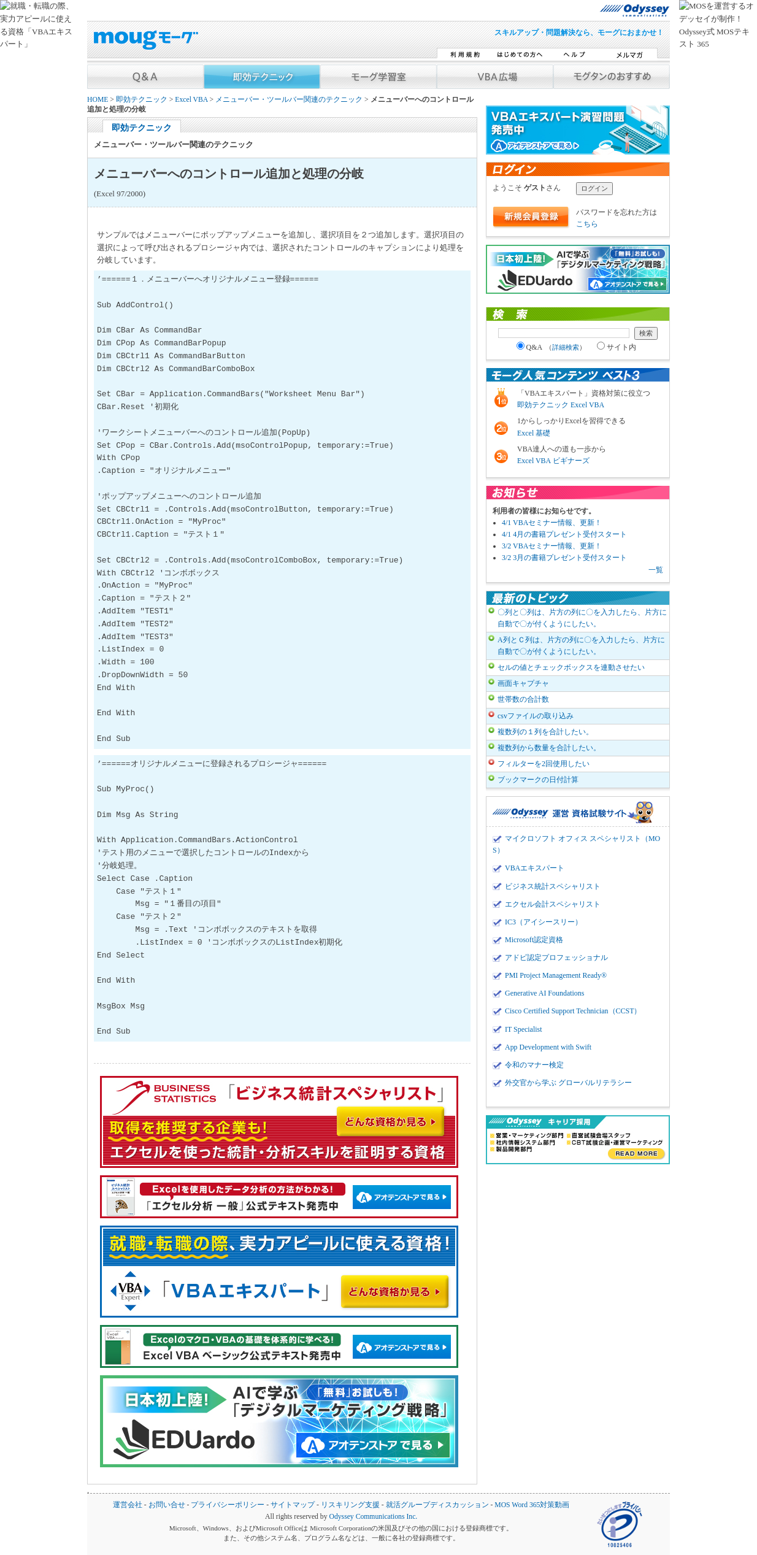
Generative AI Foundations (544, 993)
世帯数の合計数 (523, 699)
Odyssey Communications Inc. (373, 1517)
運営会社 (127, 1505)
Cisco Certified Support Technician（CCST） (573, 1011)
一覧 (655, 570)
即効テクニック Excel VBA (560, 405)
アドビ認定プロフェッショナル (556, 957)
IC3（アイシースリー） (543, 922)
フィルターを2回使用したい (544, 763)
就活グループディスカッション (437, 1505)
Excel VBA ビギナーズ (553, 460)
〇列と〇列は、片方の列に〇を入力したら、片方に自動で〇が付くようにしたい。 (582, 618)
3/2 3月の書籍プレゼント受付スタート (564, 557)
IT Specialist (523, 1029)
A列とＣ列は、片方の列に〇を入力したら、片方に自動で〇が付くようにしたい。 (581, 645)
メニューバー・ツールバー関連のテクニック (289, 100)
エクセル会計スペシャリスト (553, 904)
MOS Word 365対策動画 (531, 1505)
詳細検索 (565, 347)
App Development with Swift (548, 1047)
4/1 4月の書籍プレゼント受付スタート (564, 534)
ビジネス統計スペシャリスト (553, 886)
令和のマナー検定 (534, 1065)
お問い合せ (166, 1505)
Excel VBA (191, 100)
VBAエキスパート (534, 868)
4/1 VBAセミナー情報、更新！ (552, 522)
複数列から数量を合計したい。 (549, 747)
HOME (97, 100)
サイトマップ (293, 1505)
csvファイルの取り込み (536, 716)
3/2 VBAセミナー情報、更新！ (552, 546)
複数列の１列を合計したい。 (545, 732)
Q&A (551, 347)
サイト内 (616, 347)
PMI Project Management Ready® (556, 975)
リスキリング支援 (350, 1505)
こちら (587, 224)
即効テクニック (141, 100)
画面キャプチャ (523, 683)
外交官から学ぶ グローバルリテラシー (568, 1082)
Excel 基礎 (533, 433)
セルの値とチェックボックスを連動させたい (571, 667)
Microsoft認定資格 (534, 939)
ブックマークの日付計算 (538, 779)
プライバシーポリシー (227, 1505)
